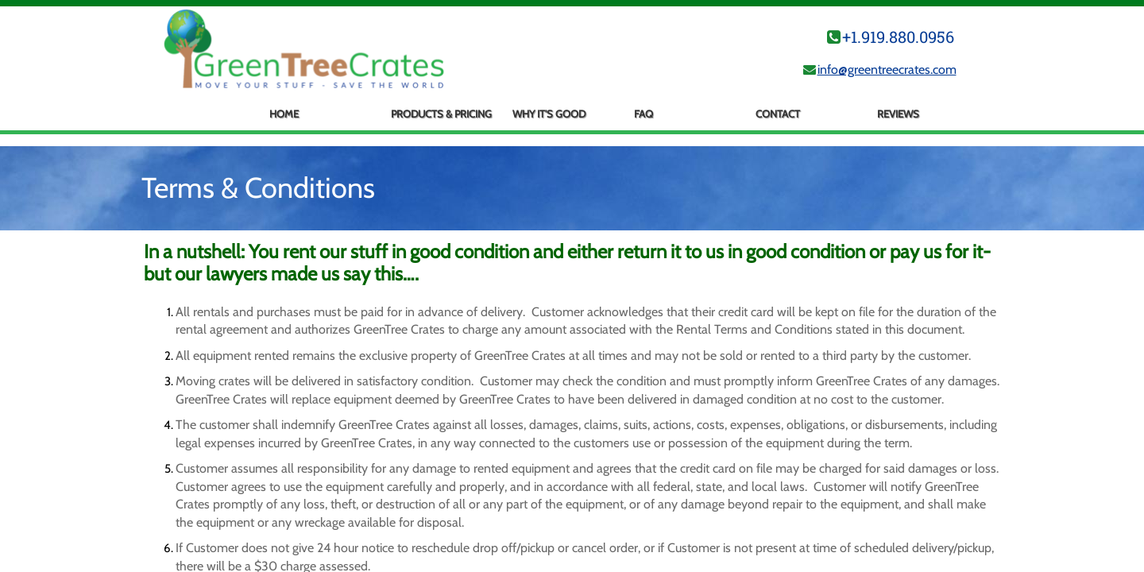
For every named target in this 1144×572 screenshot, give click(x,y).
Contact (778, 113)
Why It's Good (549, 113)
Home (284, 113)
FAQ (643, 113)
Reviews (898, 113)
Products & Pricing (441, 113)
